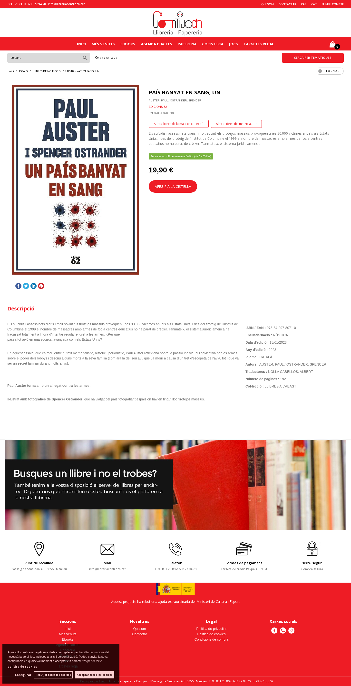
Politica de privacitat (211, 629)
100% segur (312, 563)
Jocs (233, 43)
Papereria (187, 43)
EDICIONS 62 (158, 107)
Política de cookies (211, 634)
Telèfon (175, 563)
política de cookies (22, 667)
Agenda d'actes (156, 43)
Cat (314, 4)
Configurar (23, 675)
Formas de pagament (243, 563)
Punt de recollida (39, 563)
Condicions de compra (211, 639)
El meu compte (333, 4)
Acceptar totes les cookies (95, 674)
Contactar (287, 4)
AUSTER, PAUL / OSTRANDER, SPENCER (175, 100)
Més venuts (103, 43)
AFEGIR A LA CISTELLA (173, 186)
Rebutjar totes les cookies (53, 674)
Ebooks (127, 43)
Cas (303, 4)
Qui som (267, 4)
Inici (81, 43)
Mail (107, 563)
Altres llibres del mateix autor (236, 124)
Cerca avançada (106, 57)
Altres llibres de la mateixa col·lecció (179, 124)
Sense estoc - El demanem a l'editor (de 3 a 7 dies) (180, 156)
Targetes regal (259, 43)
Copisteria (212, 43)
